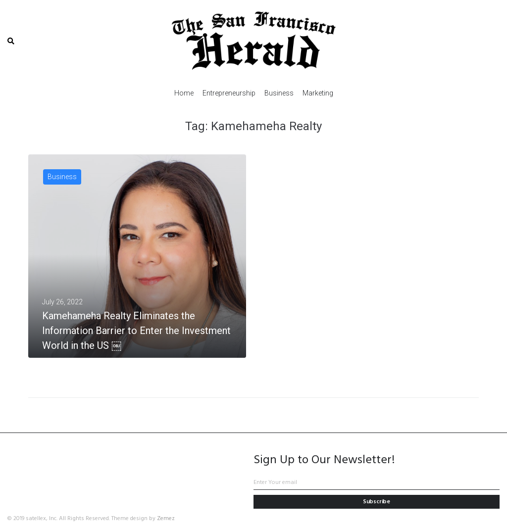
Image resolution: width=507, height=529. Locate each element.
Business (62, 177)
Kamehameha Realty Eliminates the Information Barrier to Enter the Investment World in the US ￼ (136, 330)
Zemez (166, 519)
